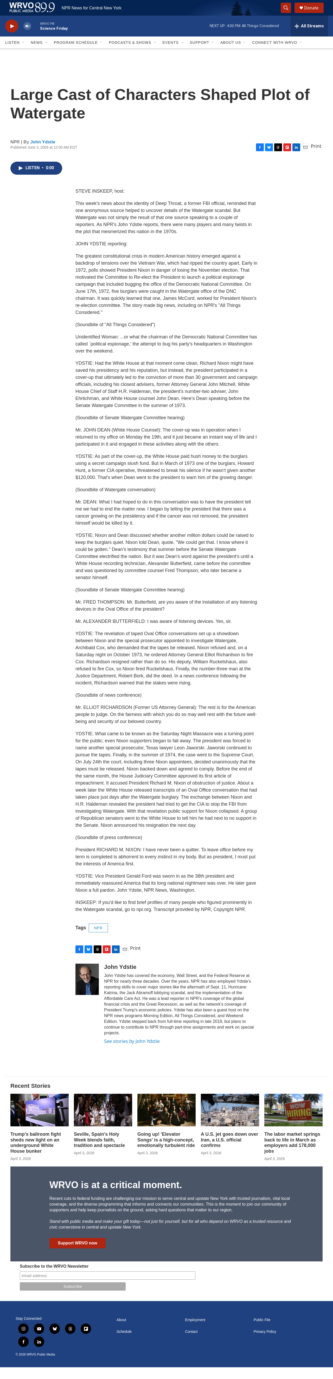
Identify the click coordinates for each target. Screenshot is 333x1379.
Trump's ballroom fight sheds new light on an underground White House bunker (35, 1154)
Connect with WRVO (274, 54)
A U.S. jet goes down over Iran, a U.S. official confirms (229, 1151)
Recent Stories (30, 1097)
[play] (12, 38)
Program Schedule (76, 54)
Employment (195, 1332)
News (37, 54)
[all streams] (309, 37)
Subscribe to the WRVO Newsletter (54, 1278)
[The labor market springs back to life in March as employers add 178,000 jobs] (293, 1121)
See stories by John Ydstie (132, 1053)
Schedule (124, 1343)
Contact (191, 1343)
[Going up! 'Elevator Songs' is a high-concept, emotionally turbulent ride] (166, 1121)
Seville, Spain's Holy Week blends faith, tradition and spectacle (99, 1151)
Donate (314, 13)
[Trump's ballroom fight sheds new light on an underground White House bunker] (39, 1121)
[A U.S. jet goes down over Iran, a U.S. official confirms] (230, 1121)
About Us (230, 54)
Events (171, 54)
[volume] (27, 38)
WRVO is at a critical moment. (115, 1196)
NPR (98, 940)
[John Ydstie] (87, 991)
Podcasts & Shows (130, 54)
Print (316, 158)
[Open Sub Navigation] (23, 54)
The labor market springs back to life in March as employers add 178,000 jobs (292, 1154)
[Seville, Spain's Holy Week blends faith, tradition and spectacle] (103, 1121)
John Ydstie (42, 153)
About (121, 1332)
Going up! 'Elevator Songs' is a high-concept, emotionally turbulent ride (166, 1151)
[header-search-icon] (288, 14)
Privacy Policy (265, 1343)
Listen (12, 54)
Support (199, 54)
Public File (262, 1332)
